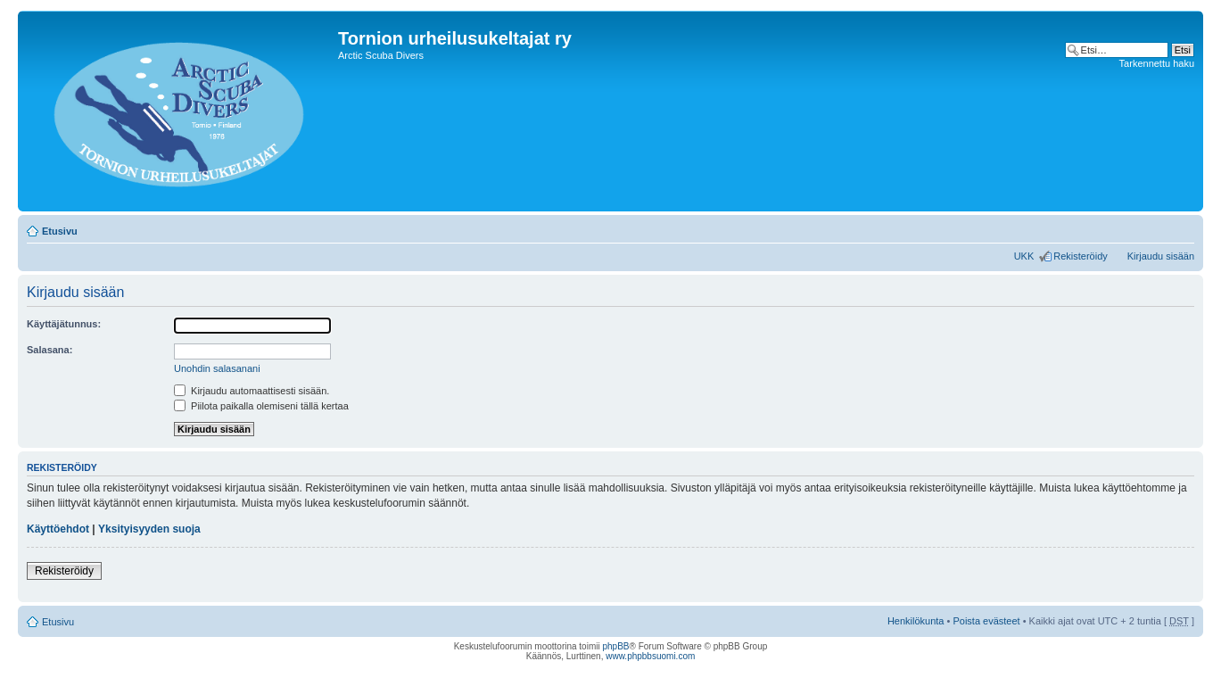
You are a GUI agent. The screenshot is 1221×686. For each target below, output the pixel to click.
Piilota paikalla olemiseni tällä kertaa (261, 406)
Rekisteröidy (1080, 256)
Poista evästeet (986, 621)
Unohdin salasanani (217, 368)
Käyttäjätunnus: (64, 323)
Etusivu (60, 231)
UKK (1024, 256)
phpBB (615, 646)
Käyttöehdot (58, 529)
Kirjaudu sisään (1160, 256)
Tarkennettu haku (1156, 63)
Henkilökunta (916, 621)
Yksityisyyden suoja (149, 529)
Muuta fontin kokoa (1181, 227)
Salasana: (49, 349)
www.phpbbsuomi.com (650, 656)
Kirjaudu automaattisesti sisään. (251, 390)
